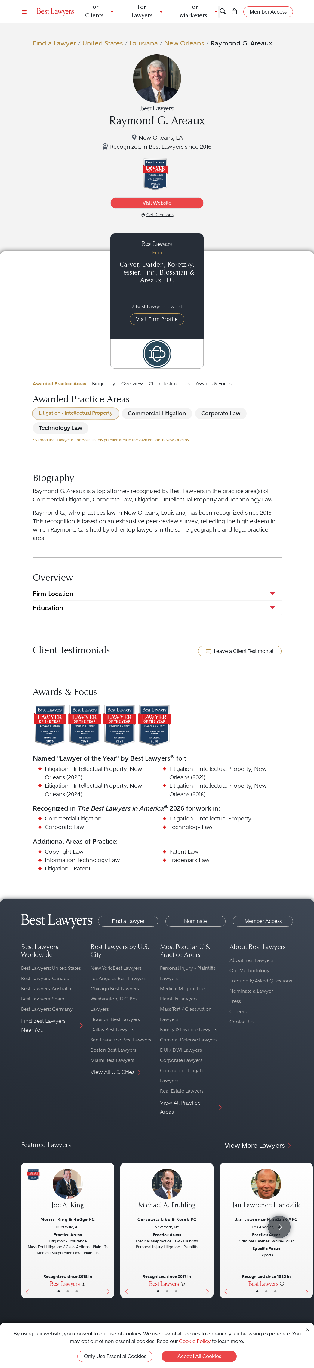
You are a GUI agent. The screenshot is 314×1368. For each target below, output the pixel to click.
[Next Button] (109, 1230)
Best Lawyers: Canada (45, 978)
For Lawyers (141, 12)
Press (235, 1001)
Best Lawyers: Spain (42, 999)
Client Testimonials (169, 383)
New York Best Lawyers (116, 968)
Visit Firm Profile (157, 319)
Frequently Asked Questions (260, 981)
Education (48, 608)
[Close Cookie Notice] (308, 1329)
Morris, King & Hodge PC (67, 1219)
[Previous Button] (25, 1230)
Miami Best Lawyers (112, 1060)
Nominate (195, 921)
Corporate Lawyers (181, 1060)
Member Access (263, 921)
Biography (103, 383)
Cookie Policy (195, 1341)
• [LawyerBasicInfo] (58, 1291)
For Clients (94, 12)
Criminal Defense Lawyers (188, 1040)
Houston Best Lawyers (115, 1019)
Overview (132, 383)
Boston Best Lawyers (113, 1050)
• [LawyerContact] (76, 1291)
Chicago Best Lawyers (115, 988)
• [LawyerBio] (67, 1291)
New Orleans (184, 43)
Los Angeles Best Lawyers (118, 978)
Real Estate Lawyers (182, 1091)
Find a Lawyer (54, 43)
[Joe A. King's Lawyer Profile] (67, 1192)
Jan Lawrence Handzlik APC (266, 1219)
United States (102, 43)
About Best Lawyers (251, 960)
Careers (238, 1011)
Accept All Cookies (199, 1356)
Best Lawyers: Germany (47, 1009)
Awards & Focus (214, 383)
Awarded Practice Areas (59, 383)
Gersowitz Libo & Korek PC (167, 1219)
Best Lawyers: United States (51, 968)
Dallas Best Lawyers (112, 1029)
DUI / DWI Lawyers (181, 1050)
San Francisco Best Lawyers (121, 1040)
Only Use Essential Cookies (115, 1356)
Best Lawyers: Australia (46, 988)
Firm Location (53, 593)
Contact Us (241, 1022)
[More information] (83, 1283)
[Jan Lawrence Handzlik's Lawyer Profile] (266, 1192)
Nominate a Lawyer (251, 991)
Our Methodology (249, 970)
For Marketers (193, 12)
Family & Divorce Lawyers (188, 1029)
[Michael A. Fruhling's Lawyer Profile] (167, 1192)
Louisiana (143, 43)
